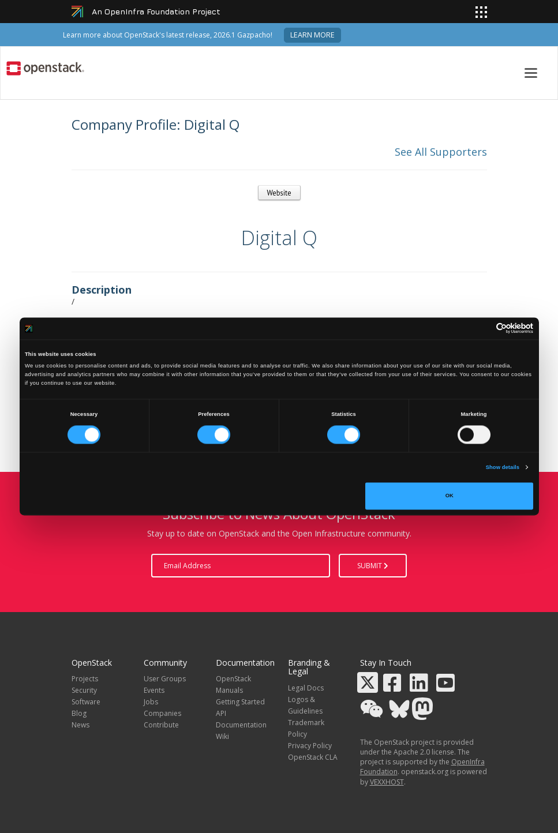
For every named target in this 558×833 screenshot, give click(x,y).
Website (279, 192)
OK (449, 496)
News (80, 725)
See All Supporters (441, 152)
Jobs (151, 702)
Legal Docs (306, 688)
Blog (79, 713)
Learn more (312, 35)
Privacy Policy (310, 746)
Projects (85, 679)
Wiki (222, 736)
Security (84, 690)
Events (154, 690)
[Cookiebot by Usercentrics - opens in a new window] (482, 328)
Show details (502, 467)
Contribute (161, 725)
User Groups (165, 679)
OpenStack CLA (313, 757)
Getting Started (240, 702)
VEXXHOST (387, 782)
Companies (162, 713)
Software (86, 702)
